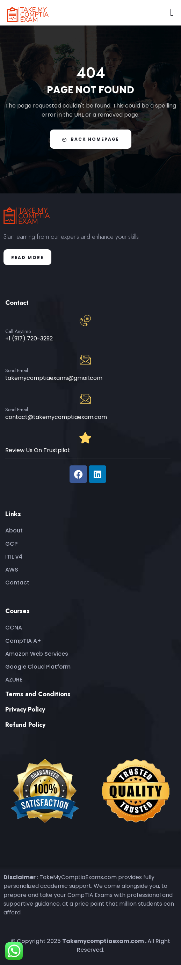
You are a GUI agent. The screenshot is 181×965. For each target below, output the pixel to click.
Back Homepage (90, 139)
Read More (27, 257)
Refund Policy (25, 724)
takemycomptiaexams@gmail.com (53, 378)
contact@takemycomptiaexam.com (56, 417)
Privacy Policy (25, 709)
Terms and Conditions (38, 694)
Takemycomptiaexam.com (103, 941)
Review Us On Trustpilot (37, 450)
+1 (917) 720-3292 (29, 338)
